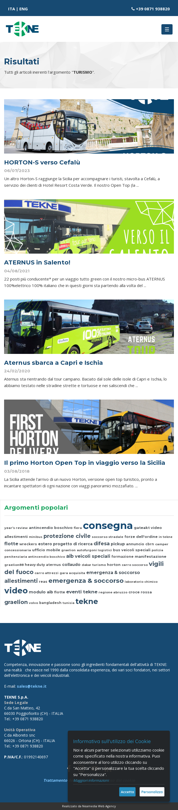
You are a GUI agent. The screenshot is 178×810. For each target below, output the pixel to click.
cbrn (149, 544)
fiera (78, 528)
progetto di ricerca (73, 543)
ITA (11, 8)
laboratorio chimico (141, 582)
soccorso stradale (107, 537)
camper (161, 544)
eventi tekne (81, 591)
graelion (68, 550)
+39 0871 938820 (153, 8)
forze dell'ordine (141, 537)
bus (116, 550)
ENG (23, 8)
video (156, 528)
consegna (108, 525)
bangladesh (50, 603)
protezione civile (67, 536)
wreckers (28, 544)
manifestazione (150, 556)
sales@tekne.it (32, 686)
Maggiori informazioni (91, 780)
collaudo (71, 564)
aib (70, 556)
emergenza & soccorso (113, 572)
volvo (33, 603)
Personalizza (152, 792)
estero (45, 543)
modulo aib (41, 592)
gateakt (142, 528)
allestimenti (16, 537)
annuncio (135, 544)
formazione (122, 556)
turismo (99, 565)
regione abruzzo (113, 592)
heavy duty (35, 565)
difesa (102, 543)
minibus (35, 537)
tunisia (68, 603)
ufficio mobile (46, 550)
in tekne (166, 537)
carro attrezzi (47, 573)
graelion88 (14, 565)
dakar (86, 565)
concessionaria (17, 550)
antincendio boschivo (51, 527)
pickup (118, 543)
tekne (86, 601)
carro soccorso (135, 565)
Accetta (127, 792)
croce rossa (140, 592)
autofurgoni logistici (94, 550)
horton (114, 565)
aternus (53, 565)
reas (43, 582)
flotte (11, 543)
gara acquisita (72, 573)
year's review (16, 528)
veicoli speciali (136, 550)
